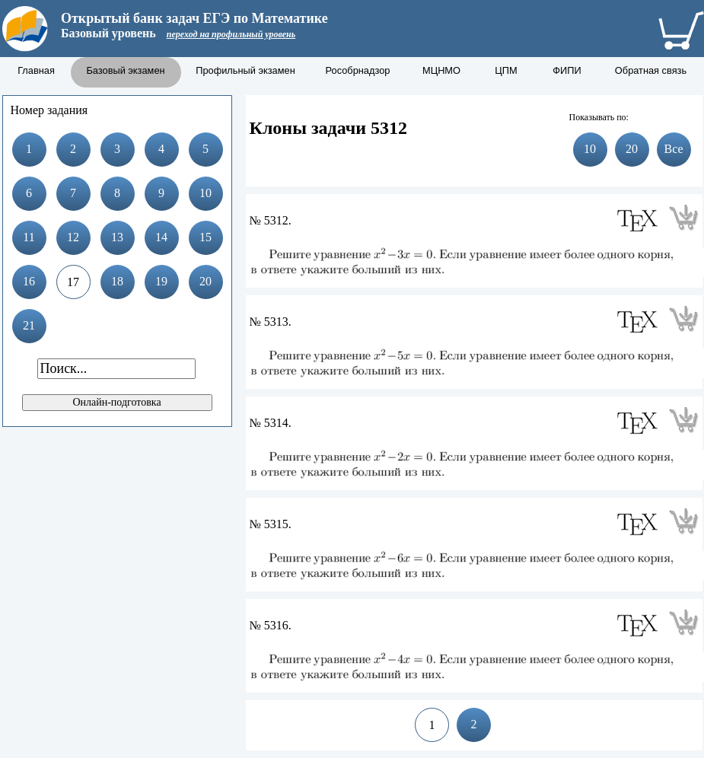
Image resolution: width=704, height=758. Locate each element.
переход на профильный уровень (231, 34)
